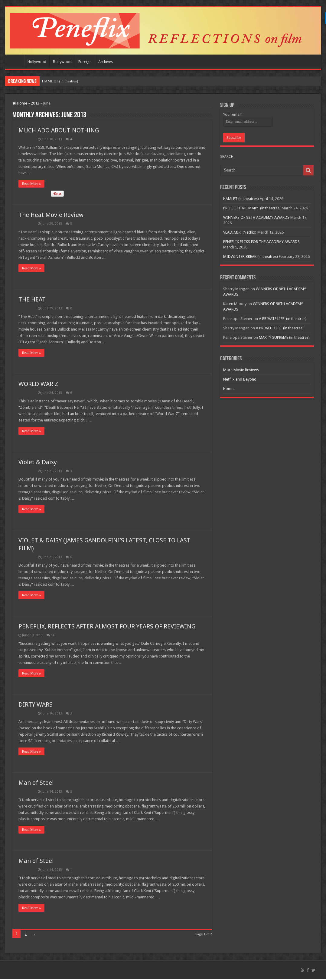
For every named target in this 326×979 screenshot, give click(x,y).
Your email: (232, 114)
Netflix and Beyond (239, 379)
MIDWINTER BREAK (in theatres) (250, 256)
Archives (105, 61)
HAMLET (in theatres (59, 81)
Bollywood (62, 61)
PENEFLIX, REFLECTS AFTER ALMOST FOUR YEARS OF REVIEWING (106, 626)
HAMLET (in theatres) (241, 198)
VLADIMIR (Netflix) (239, 232)
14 (52, 635)
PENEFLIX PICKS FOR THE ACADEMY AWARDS (261, 241)
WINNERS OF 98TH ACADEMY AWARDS (256, 217)
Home (16, 61)
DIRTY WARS (35, 704)
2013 (35, 103)
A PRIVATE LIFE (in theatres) (283, 318)
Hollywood (37, 61)
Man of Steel (36, 782)
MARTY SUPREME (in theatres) (284, 337)
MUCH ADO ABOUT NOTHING (58, 130)
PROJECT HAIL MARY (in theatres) (252, 208)
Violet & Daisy (37, 462)
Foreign (85, 61)
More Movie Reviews (241, 370)
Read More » (31, 183)
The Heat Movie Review (50, 214)
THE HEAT (32, 299)
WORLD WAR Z (38, 384)
